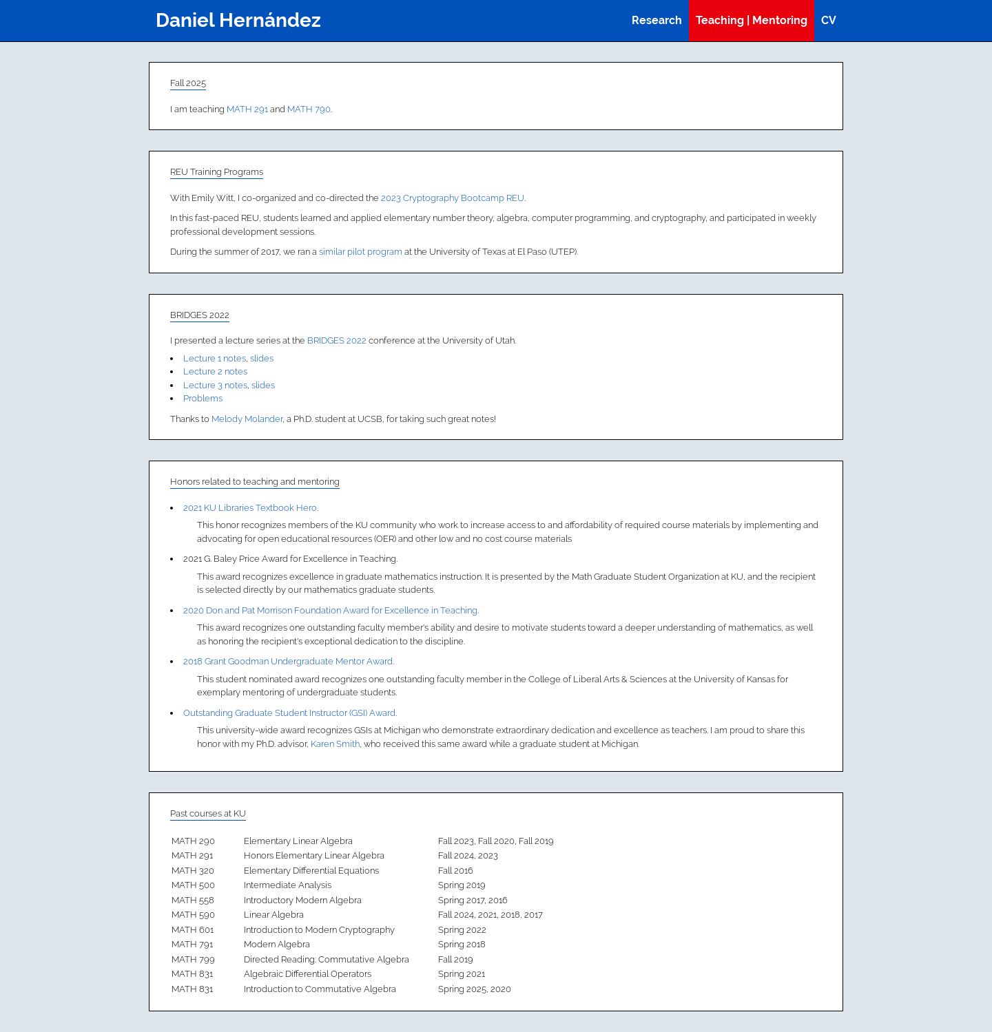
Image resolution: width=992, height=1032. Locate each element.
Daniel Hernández (238, 20)
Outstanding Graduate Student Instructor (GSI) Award (289, 713)
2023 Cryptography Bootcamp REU (452, 198)
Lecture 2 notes (215, 371)
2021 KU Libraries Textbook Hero (250, 508)
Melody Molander (246, 419)
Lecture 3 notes (215, 385)
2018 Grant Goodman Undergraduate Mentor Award (288, 661)
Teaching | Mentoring (751, 20)
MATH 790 (309, 109)
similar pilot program (360, 251)
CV (828, 20)
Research (657, 20)
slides (261, 358)
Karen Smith (335, 744)
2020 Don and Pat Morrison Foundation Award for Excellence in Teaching (330, 610)
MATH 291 (247, 109)
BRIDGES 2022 (336, 340)
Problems (203, 398)
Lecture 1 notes (214, 358)
